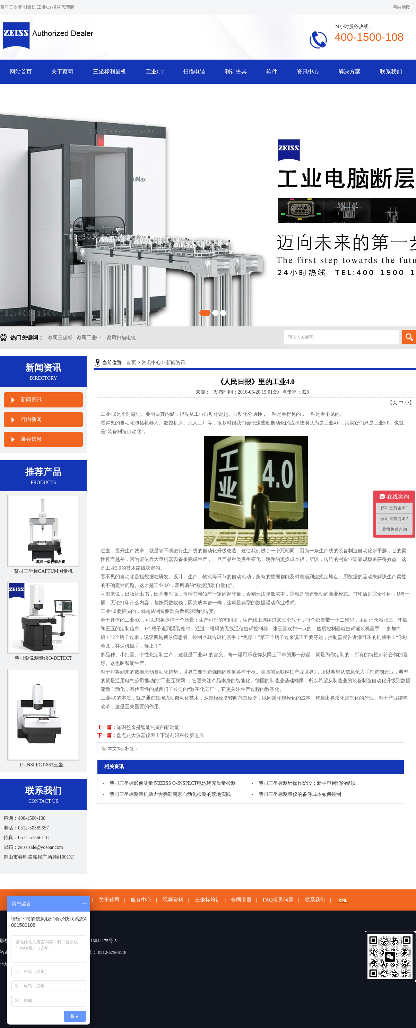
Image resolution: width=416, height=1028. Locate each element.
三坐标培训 (208, 900)
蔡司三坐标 (60, 337)
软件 (271, 71)
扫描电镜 (194, 71)
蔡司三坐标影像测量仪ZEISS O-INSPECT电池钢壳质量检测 (173, 783)
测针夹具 (236, 71)
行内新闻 (31, 419)
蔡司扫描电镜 (121, 337)
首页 (131, 362)
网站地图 (401, 7)
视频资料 (173, 900)
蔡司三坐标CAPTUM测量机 (43, 571)
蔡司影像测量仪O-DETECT (43, 658)
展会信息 (31, 439)
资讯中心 (308, 71)
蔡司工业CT (90, 337)
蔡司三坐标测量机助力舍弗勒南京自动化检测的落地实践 (170, 794)
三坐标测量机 (109, 71)
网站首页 (21, 71)
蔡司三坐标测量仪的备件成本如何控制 (300, 794)
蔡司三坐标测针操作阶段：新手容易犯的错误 (307, 783)
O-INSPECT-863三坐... (43, 764)
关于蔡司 (62, 71)
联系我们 (391, 71)
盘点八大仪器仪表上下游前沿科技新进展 (160, 735)
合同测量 (241, 900)
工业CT (155, 71)
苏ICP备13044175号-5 (96, 940)
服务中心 (141, 900)
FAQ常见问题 (278, 900)
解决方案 (349, 71)
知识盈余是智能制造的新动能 (148, 727)
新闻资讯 (31, 399)
